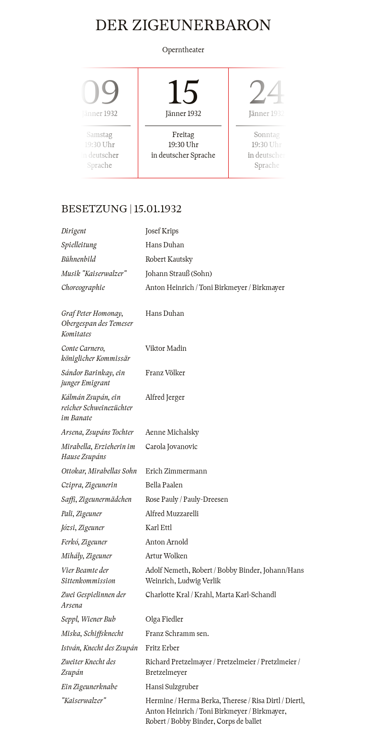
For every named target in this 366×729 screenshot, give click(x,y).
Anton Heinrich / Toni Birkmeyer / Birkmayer (215, 287)
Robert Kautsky (169, 259)
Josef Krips (161, 231)
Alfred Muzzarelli (172, 514)
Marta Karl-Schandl (245, 595)
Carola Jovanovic (171, 447)
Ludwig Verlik (199, 581)
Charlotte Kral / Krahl (178, 595)
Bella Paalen (164, 485)
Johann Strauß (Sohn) (178, 274)
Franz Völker (165, 373)
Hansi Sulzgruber (172, 687)
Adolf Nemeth (167, 570)
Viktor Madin (166, 348)
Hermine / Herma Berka (182, 701)
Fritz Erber (162, 648)
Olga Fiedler (164, 619)
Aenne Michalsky (172, 432)
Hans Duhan (164, 245)
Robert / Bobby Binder (226, 570)
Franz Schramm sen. (177, 633)
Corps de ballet (239, 721)
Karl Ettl (158, 528)
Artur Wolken (166, 556)
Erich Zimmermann (176, 471)
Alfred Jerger (165, 397)
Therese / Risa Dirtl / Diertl (262, 701)
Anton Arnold (166, 542)
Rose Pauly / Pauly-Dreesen (186, 499)
